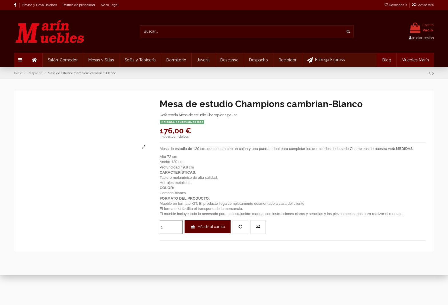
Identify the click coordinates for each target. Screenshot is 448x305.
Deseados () (396, 5)
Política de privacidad (79, 5)
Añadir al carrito (207, 226)
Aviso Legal (109, 5)
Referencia (169, 115)
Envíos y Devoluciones (40, 5)
